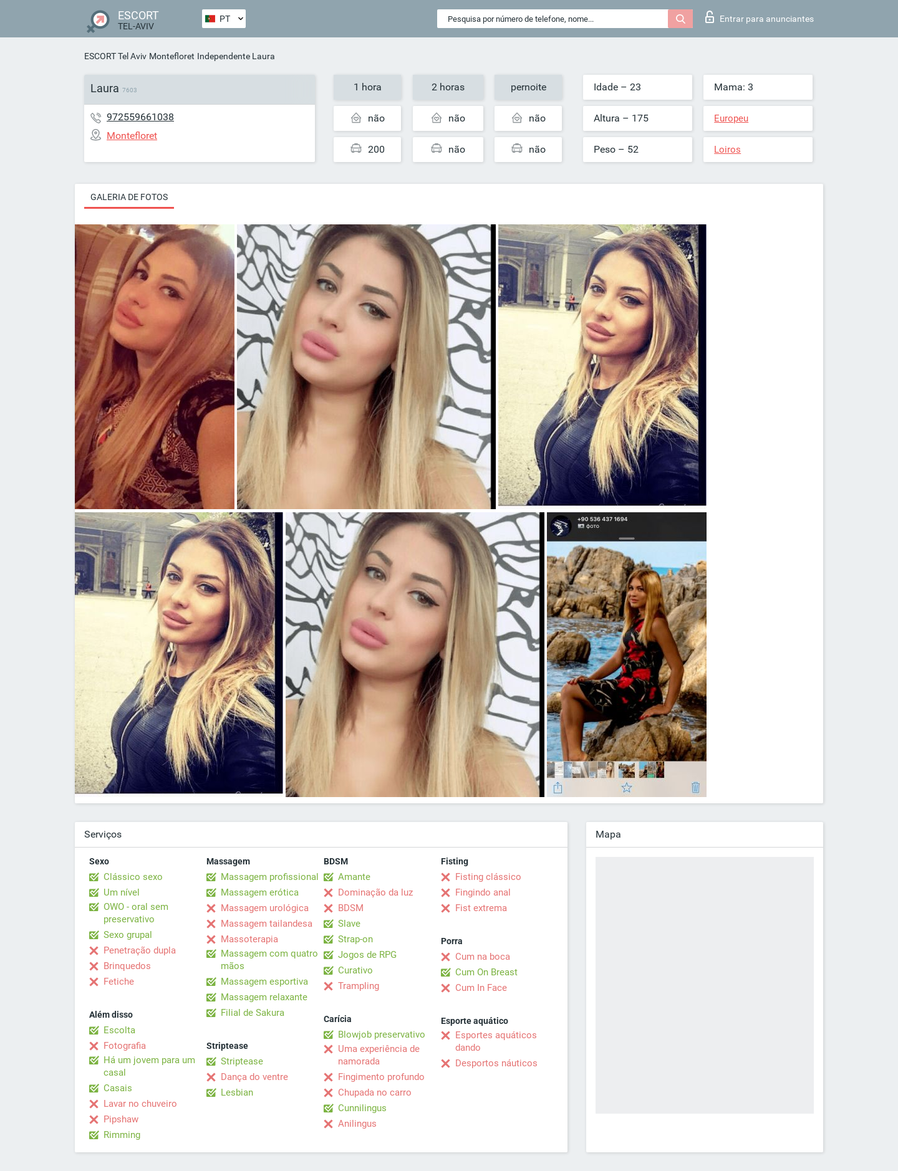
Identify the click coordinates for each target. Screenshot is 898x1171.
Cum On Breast (486, 972)
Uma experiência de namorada (379, 1055)
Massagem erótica (260, 892)
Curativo (355, 970)
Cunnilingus (362, 1108)
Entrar (759, 17)
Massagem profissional (270, 876)
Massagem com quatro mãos (269, 960)
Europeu (731, 118)
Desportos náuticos (496, 1063)
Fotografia (125, 1045)
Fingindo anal (483, 892)
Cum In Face (481, 987)
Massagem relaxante (264, 997)
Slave (349, 923)
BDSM (351, 908)
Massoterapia (249, 939)
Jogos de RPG (367, 954)
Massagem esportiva (264, 981)
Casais (118, 1088)
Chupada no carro (375, 1092)
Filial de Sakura (252, 1012)
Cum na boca (482, 956)
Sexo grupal (128, 934)
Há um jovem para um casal (149, 1066)
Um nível (122, 892)
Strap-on (355, 939)
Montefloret (172, 56)
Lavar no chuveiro (140, 1103)
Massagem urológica (265, 908)
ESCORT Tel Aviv (115, 56)
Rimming (122, 1134)
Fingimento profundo (381, 1077)
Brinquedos (127, 966)
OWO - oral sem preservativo (136, 913)
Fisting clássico (488, 876)
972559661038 (140, 117)
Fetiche (119, 981)
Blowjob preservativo (381, 1034)
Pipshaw (121, 1119)
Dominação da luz (375, 892)
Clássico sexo (133, 876)
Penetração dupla (140, 950)
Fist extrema (481, 908)
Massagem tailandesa (266, 923)
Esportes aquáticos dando (496, 1041)
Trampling (358, 986)
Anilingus (357, 1123)
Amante (354, 876)
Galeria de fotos (129, 197)
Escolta (119, 1030)
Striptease (242, 1061)
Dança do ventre (254, 1077)
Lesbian (237, 1092)
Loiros (727, 149)
